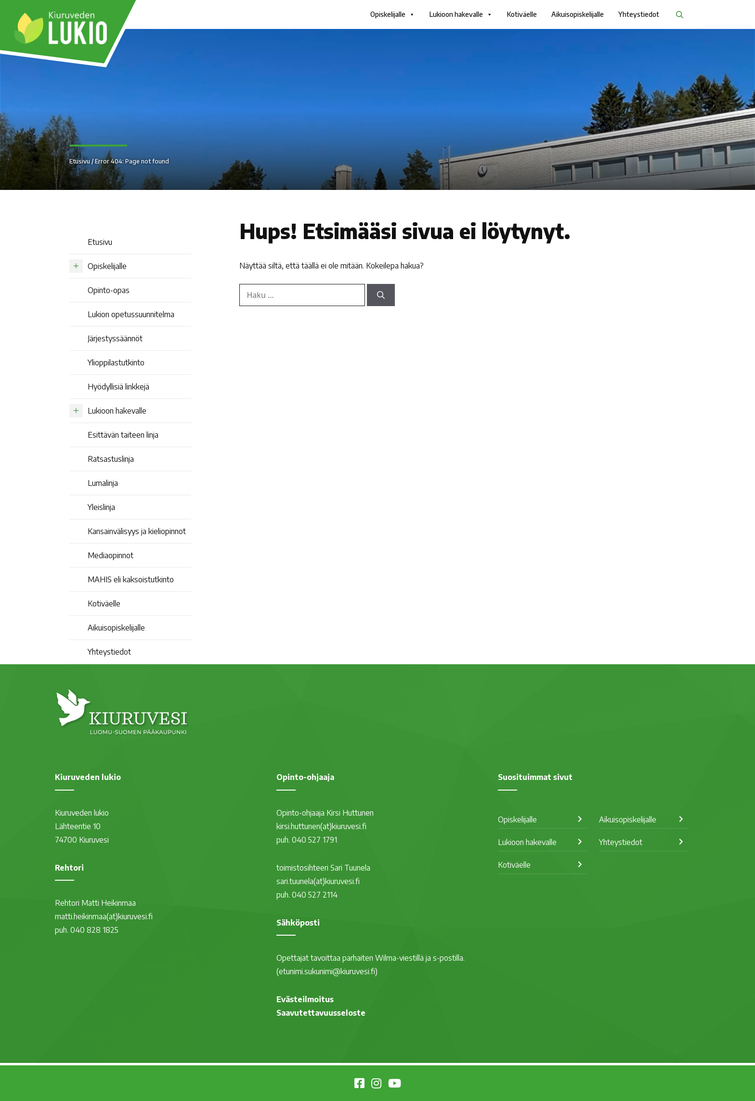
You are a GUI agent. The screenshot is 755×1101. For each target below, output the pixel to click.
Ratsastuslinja (111, 459)
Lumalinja (103, 483)
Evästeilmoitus (305, 999)
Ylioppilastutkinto (116, 362)
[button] (679, 14)
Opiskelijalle (392, 14)
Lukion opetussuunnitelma (131, 314)
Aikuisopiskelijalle (577, 14)
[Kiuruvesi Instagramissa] (376, 1084)
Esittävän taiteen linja (123, 435)
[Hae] (381, 295)
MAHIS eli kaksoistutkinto (131, 579)
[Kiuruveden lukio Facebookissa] (359, 1084)
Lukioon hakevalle (461, 14)
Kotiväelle (522, 14)
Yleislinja (101, 507)
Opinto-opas (109, 290)
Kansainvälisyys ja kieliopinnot (137, 531)
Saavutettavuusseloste (320, 1013)
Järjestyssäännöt (115, 338)
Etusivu (79, 161)
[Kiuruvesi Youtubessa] (395, 1084)
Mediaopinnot (110, 555)
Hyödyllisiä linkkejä (118, 386)
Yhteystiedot (638, 14)
